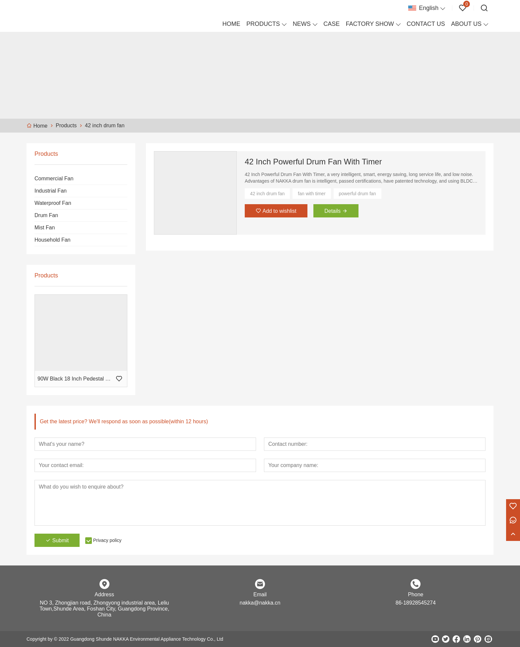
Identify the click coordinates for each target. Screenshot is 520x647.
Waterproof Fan (52, 203)
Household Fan (52, 240)
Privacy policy (107, 540)
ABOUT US (466, 24)
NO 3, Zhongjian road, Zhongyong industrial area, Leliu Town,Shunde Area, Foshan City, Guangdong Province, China (104, 609)
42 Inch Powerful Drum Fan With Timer (313, 161)
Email (260, 594)
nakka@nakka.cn (260, 603)
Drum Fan (46, 215)
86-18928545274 (416, 603)
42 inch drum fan (267, 193)
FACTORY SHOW (370, 24)
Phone (415, 594)
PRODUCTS (263, 24)
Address (104, 594)
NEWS (302, 24)
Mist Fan (44, 227)
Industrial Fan (50, 191)
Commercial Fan (53, 178)
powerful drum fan (357, 193)
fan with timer (311, 193)
